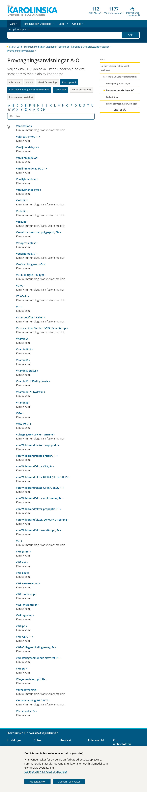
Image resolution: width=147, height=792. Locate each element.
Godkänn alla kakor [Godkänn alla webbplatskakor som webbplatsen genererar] (69, 781)
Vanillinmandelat (26, 158)
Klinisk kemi (60, 89)
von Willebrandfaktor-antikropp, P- (37, 530)
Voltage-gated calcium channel (35, 434)
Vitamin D (22, 360)
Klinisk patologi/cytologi (21, 96)
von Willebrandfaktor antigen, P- (36, 455)
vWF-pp (20, 668)
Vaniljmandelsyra (26, 147)
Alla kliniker (15, 82)
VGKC (19, 285)
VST (18, 541)
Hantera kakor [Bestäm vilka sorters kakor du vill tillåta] (37, 781)
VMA (19, 413)
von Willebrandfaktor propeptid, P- (37, 509)
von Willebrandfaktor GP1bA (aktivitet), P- (42, 477)
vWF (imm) (22, 551)
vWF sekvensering (27, 583)
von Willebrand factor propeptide (36, 445)
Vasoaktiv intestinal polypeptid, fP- (37, 232)
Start (12, 46)
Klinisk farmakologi (47, 82)
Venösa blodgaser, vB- (29, 264)
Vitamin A (22, 338)
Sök (130, 34)
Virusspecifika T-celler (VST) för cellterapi (41, 328)
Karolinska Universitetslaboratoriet (90, 46)
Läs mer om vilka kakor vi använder (45, 771)
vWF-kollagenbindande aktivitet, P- (37, 658)
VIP (18, 307)
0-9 (43, 109)
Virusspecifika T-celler (29, 317)
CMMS (29, 82)
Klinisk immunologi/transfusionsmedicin (29, 89)
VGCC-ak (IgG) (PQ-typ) (30, 275)
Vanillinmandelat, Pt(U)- (30, 168)
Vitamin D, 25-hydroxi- (29, 392)
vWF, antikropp (25, 594)
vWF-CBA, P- (23, 636)
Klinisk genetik (69, 82)
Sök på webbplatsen (21, 35)
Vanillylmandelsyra (27, 189)
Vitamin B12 (23, 349)
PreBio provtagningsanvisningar (121, 103)
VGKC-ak (21, 296)
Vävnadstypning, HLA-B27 (32, 700)
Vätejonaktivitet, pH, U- (30, 679)
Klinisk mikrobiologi (81, 89)
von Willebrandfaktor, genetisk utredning (41, 519)
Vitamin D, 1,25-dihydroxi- (32, 381)
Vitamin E (22, 402)
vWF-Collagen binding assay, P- (35, 647)
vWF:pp (20, 626)
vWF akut (22, 572)
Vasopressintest (26, 243)
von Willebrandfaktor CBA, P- (34, 466)
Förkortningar (112, 97)
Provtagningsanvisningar (20, 50)
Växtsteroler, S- (25, 711)
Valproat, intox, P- (27, 136)
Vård (19, 46)
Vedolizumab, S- (26, 253)
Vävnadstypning (26, 690)
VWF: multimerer (26, 604)
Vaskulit (21, 200)
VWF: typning (24, 615)
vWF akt (21, 562)
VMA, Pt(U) (22, 424)
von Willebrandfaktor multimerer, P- (39, 498)
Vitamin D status (26, 370)
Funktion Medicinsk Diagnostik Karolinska (46, 46)
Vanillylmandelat (26, 179)
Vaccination (23, 126)
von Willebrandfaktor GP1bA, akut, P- (39, 487)
